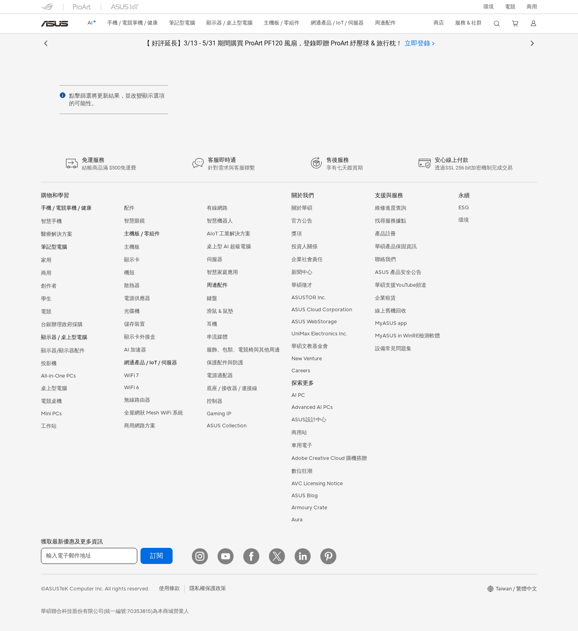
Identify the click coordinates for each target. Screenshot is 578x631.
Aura (297, 520)
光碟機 (132, 311)
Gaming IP (219, 413)
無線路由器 (137, 400)
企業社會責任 (307, 259)
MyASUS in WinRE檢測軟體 (407, 336)
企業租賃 (385, 298)
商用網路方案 (139, 426)
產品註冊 (385, 234)
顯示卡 (132, 260)
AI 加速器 (135, 350)
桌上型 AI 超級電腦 (229, 246)
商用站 (299, 432)
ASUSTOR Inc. (308, 297)
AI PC (298, 395)
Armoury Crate (309, 507)
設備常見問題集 (393, 348)
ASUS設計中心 (308, 420)
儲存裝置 (134, 324)
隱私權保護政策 (207, 588)
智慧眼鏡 (134, 221)
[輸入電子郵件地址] (89, 556)
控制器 (214, 401)
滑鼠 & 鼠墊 (220, 311)
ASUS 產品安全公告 (398, 272)
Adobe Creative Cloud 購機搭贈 (329, 458)
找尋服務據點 (390, 221)
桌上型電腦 (54, 388)
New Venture (306, 358)
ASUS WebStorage (314, 322)
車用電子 (301, 445)
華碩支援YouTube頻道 (400, 285)
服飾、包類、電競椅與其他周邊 (243, 350)
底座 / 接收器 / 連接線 (232, 388)
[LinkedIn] (303, 556)
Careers (300, 371)
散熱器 (132, 285)
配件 (129, 208)
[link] (54, 24)
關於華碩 (301, 208)
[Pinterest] (328, 556)
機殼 (129, 273)
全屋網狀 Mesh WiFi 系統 (153, 413)
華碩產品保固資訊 (396, 246)
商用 (46, 273)
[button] (510, 7)
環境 (488, 7)
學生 (46, 299)
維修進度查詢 (390, 208)
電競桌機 (51, 401)
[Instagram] (200, 556)
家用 (46, 260)
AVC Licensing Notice (317, 483)
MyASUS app (391, 323)
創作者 (49, 286)
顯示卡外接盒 (139, 337)
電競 (46, 311)
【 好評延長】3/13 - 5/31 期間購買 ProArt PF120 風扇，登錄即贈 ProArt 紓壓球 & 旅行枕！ (289, 43)
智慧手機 (51, 221)
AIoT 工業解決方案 (228, 234)
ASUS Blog (304, 495)
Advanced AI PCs (312, 407)
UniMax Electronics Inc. (319, 334)
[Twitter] (277, 556)
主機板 (132, 247)
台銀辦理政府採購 (62, 324)
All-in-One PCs (58, 376)
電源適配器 (220, 375)
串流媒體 (217, 337)
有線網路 (217, 208)
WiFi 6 (131, 387)
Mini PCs (51, 413)
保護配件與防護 (225, 362)
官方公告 (301, 221)
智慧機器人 (220, 221)
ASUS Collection (226, 426)
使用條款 (169, 588)
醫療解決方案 (56, 234)
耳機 (212, 324)
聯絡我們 (385, 259)
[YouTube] (226, 556)
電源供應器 (137, 298)
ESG (463, 207)
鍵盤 (212, 298)
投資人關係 (304, 246)
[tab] (419, 43)
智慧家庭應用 (222, 272)
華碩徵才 (301, 285)
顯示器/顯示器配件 (63, 350)
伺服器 (214, 259)
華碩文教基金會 (309, 346)
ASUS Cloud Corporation (321, 309)
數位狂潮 (301, 471)
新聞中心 (301, 272)
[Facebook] (251, 556)
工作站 (49, 426)
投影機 (49, 363)
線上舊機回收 (390, 311)
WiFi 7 (131, 375)
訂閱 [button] (156, 556)
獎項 (296, 234)
